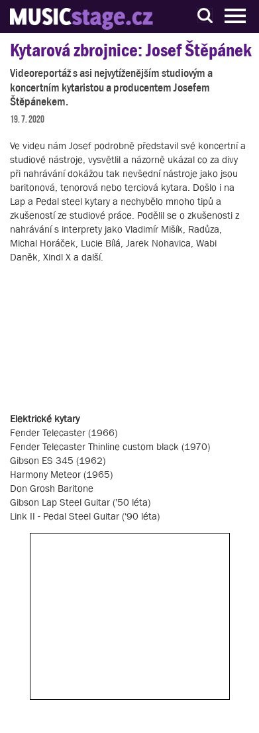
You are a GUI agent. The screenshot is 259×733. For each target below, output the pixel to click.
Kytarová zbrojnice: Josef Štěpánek (131, 50)
